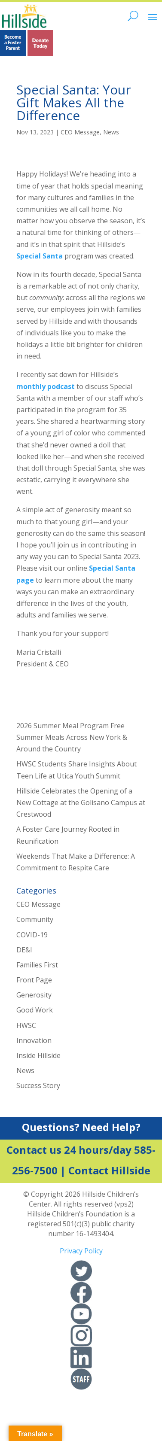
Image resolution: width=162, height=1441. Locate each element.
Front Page (34, 980)
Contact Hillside (109, 1170)
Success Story (38, 1085)
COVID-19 (32, 934)
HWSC (26, 1025)
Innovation (34, 1040)
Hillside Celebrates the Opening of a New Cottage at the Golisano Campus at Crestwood (80, 802)
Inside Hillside (38, 1055)
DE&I (24, 950)
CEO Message (80, 132)
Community (34, 919)
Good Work (34, 1010)
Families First (37, 965)
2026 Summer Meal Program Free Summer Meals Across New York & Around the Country (71, 737)
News (111, 132)
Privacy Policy (81, 1251)
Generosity (34, 995)
